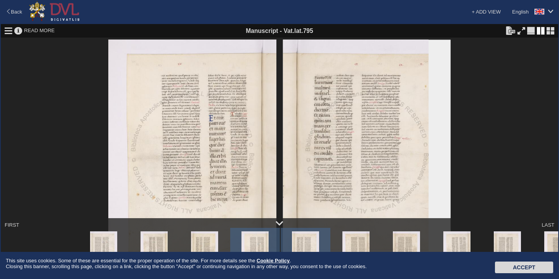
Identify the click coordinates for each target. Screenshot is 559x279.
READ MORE (39, 30)
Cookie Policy (273, 261)
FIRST (12, 225)
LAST (548, 225)
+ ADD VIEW (486, 12)
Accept (524, 267)
